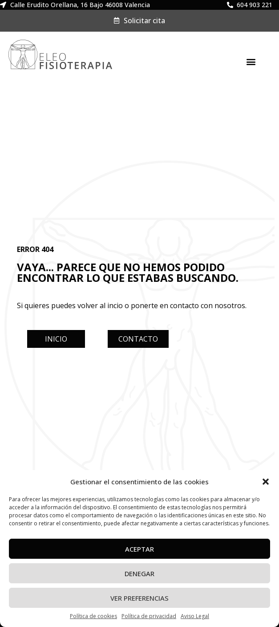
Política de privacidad (148, 616)
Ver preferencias (139, 598)
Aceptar (139, 548)
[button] (265, 481)
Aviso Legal (195, 616)
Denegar (139, 573)
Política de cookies (93, 616)
